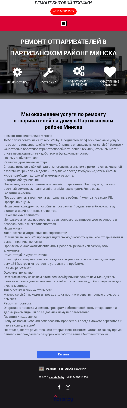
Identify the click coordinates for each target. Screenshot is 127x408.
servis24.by (56, 377)
